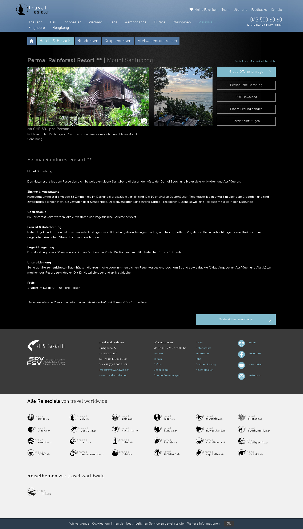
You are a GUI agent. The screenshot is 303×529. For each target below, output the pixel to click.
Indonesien (72, 22)
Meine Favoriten (206, 10)
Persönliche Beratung (246, 85)
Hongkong (60, 28)
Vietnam (95, 22)
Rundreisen (87, 41)
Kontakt (276, 10)
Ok (229, 523)
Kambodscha (135, 22)
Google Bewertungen (167, 375)
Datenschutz (203, 347)
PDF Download (246, 97)
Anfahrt (158, 364)
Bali (53, 22)
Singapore (36, 28)
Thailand (35, 22)
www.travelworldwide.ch (114, 375)
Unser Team (161, 369)
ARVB (199, 342)
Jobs (198, 358)
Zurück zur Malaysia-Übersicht (255, 61)
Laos (113, 22)
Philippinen (182, 22)
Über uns (240, 10)
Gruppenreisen (117, 41)
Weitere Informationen (203, 523)
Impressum (203, 353)
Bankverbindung (206, 364)
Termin (158, 358)
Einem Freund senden (246, 109)
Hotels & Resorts (55, 41)
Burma (159, 22)
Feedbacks (259, 10)
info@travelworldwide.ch (114, 369)
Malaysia (205, 22)
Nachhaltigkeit (204, 369)
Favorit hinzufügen (246, 121)
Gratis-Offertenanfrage (250, 72)
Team (226, 10)
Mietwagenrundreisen (157, 41)
